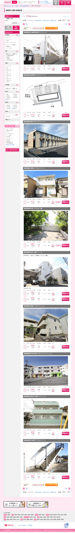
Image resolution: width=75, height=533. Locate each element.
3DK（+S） (9, 78)
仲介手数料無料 (10, 60)
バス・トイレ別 (10, 128)
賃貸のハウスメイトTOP (9, 5)
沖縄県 (62, 519)
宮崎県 (54, 519)
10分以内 (8, 106)
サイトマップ (15, 530)
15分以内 (15, 106)
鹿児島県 (58, 519)
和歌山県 (58, 517)
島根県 (11, 519)
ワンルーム (9, 65)
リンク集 (21, 530)
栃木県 (43, 514)
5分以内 (15, 105)
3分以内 (8, 105)
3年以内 (15, 94)
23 (70, 16)
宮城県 (29, 514)
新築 (7, 94)
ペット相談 (9, 135)
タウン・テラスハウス (11, 42)
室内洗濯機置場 (10, 143)
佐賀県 (41, 519)
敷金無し (8, 57)
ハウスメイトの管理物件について (46, 2)
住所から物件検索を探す (25, 5)
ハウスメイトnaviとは (21, 525)
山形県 (25, 514)
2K (7, 72)
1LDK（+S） (9, 70)
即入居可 (8, 136)
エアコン (8, 131)
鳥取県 (8, 519)
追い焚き (8, 139)
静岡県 (11, 517)
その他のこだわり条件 (9, 144)
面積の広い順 (53, 20)
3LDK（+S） (9, 80)
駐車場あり (9, 141)
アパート (8, 37)
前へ (27, 24)
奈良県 (54, 517)
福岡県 (38, 519)
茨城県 (65, 514)
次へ (66, 24)
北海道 (8, 514)
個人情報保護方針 (7, 530)
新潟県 (31, 517)
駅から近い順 (46, 20)
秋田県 (19, 514)
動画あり (8, 46)
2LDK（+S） (9, 75)
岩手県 (22, 514)
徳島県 (16, 5)
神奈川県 (55, 514)
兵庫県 (51, 517)
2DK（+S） (9, 73)
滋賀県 (41, 517)
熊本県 (48, 519)
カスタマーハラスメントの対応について (33, 530)
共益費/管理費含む (10, 55)
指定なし (8, 99)
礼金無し (8, 58)
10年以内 (15, 96)
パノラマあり (9, 48)
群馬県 (40, 514)
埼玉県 (61, 514)
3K (7, 77)
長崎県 (44, 519)
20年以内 (15, 97)
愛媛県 (28, 519)
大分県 (51, 519)
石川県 (34, 517)
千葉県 (58, 514)
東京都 (51, 514)
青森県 (15, 514)
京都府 (44, 517)
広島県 (14, 519)
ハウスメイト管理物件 (11, 44)
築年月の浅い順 (38, 20)
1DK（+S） (9, 69)
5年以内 (8, 96)
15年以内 (8, 97)
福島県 (32, 514)
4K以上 (8, 81)
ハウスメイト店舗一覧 (44, 1)
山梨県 (8, 517)
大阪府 (48, 517)
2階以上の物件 (9, 130)
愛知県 (14, 517)
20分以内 (8, 108)
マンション (9, 39)
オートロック (9, 138)
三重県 (21, 517)
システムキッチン (10, 133)
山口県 (18, 519)
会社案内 (30, 525)
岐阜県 (18, 517)
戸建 (7, 40)
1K (7, 67)
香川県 (24, 519)
